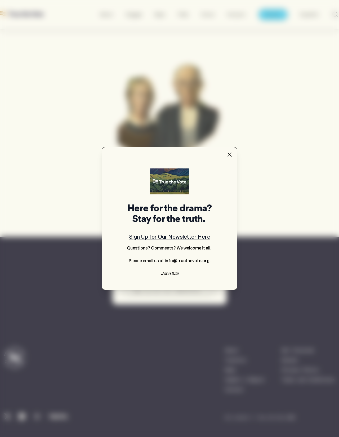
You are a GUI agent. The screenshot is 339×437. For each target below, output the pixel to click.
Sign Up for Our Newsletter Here (169, 236)
